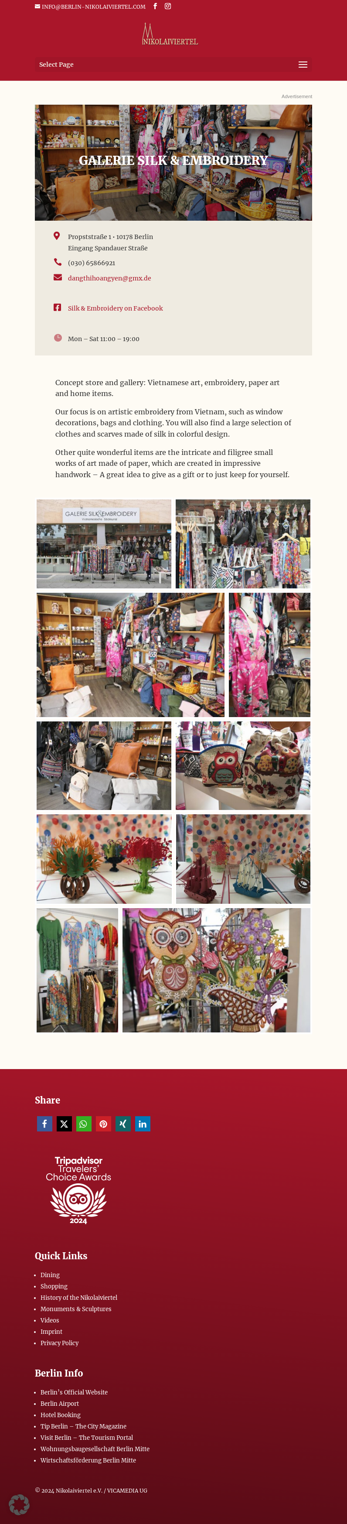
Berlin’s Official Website (74, 1392)
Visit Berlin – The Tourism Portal (87, 1438)
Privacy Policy (59, 1343)
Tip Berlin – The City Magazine (83, 1426)
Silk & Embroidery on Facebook (115, 308)
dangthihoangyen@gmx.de (109, 278)
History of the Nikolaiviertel (79, 1298)
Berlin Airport (60, 1404)
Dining (50, 1275)
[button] (44, 1123)
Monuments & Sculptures (76, 1309)
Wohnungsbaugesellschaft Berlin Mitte (95, 1449)
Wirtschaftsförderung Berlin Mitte (88, 1460)
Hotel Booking (61, 1415)
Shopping (54, 1286)
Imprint (51, 1332)
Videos (50, 1320)
